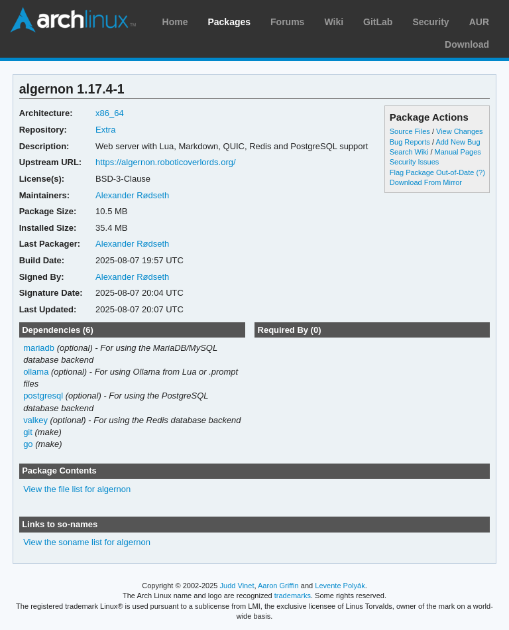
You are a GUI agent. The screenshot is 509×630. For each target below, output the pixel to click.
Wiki (333, 22)
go (27, 444)
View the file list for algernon (77, 489)
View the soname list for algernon (86, 542)
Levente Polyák (340, 586)
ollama (35, 372)
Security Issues (414, 162)
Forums (287, 22)
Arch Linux (73, 20)
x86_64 (109, 113)
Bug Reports (410, 142)
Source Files (410, 131)
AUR (479, 22)
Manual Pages (458, 152)
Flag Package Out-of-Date (432, 172)
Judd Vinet (237, 586)
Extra (105, 130)
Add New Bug (457, 142)
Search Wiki (409, 152)
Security (430, 22)
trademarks (292, 595)
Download (467, 44)
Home (175, 22)
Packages (229, 22)
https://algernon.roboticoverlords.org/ (165, 162)
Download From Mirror (426, 182)
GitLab (377, 22)
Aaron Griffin (278, 586)
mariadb (38, 348)
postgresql (43, 396)
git (27, 432)
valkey (35, 420)
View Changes (459, 131)
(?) (480, 172)
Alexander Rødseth (132, 195)
